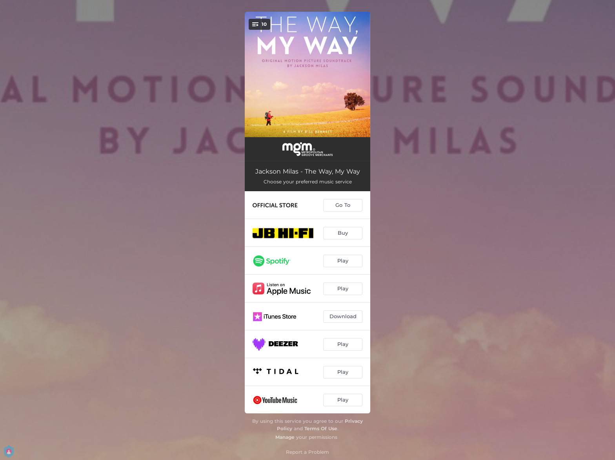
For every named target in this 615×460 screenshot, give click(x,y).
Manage (285, 437)
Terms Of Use (320, 428)
